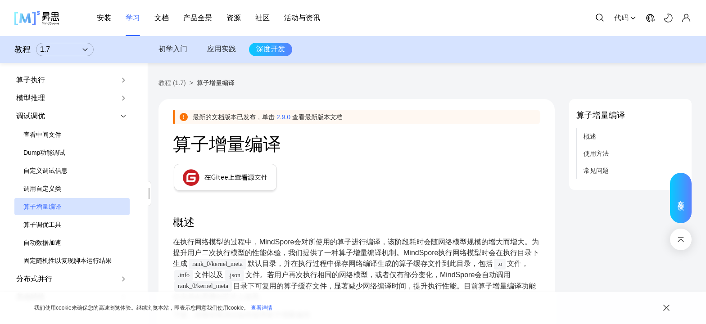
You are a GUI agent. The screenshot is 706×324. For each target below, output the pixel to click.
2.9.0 (283, 117)
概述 (590, 136)
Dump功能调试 (44, 152)
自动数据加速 (42, 242)
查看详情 (261, 308)
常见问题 (596, 170)
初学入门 (172, 49)
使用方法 (596, 153)
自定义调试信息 (45, 170)
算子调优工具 (42, 224)
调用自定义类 (42, 188)
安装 (104, 18)
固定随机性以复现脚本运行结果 (67, 260)
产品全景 (197, 18)
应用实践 (221, 49)
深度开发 (270, 49)
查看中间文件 (42, 134)
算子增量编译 (42, 206)
